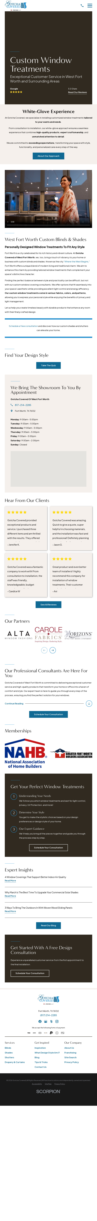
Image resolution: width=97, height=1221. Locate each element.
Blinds (8, 1048)
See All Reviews (49, 604)
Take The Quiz (48, 365)
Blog (37, 1057)
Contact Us (40, 1067)
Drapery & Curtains (15, 1062)
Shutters (9, 1057)
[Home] (16, 5)
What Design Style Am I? (47, 1053)
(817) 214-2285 (48, 1015)
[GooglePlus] (45, 1021)
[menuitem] (37, 1084)
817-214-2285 (23, 405)
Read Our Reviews (77, 92)
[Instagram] (56, 1021)
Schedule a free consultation (23, 326)
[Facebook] (40, 1021)
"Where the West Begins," (77, 261)
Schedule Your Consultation (48, 714)
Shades (9, 1053)
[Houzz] (51, 1021)
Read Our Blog (48, 925)
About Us (69, 1048)
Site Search (70, 1057)
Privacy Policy (71, 1062)
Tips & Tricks (41, 1062)
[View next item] (53, 650)
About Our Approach (48, 156)
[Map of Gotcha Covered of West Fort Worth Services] (48, 469)
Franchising (70, 1053)
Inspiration (40, 1048)
